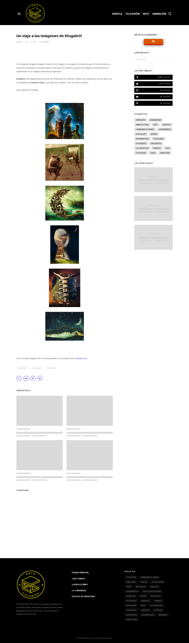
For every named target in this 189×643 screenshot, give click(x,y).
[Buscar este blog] (153, 59)
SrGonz (19, 42)
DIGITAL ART (37, 368)
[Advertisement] (153, 272)
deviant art (82, 358)
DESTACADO (22, 368)
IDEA (153, 41)
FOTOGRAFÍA (51, 368)
